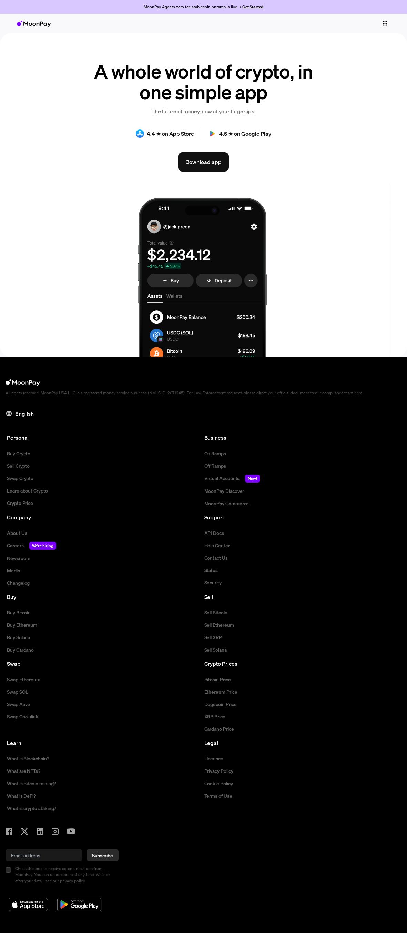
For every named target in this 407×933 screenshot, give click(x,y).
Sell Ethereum (219, 625)
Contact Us (216, 557)
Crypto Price (20, 503)
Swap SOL (17, 691)
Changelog (18, 583)
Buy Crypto (18, 453)
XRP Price (214, 716)
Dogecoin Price (220, 704)
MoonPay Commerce (226, 503)
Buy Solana (18, 637)
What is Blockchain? (28, 758)
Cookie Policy (218, 783)
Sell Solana (215, 649)
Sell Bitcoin (215, 612)
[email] (44, 855)
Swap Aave (18, 704)
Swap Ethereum (23, 679)
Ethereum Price (220, 691)
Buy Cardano (20, 649)
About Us (17, 533)
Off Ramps (215, 466)
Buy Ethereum (22, 625)
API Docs (214, 533)
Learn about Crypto (27, 490)
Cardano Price (219, 729)
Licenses (213, 758)
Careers (31, 546)
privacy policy (72, 880)
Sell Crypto (18, 466)
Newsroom (18, 558)
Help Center (217, 545)
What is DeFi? (21, 795)
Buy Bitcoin (19, 612)
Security (213, 582)
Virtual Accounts (232, 479)
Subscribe (102, 855)
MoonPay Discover (224, 491)
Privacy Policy (218, 771)
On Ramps (215, 453)
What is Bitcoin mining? (31, 783)
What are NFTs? (23, 771)
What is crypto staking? (31, 808)
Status (211, 570)
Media (13, 570)
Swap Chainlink (23, 716)
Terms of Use (218, 795)
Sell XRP (213, 637)
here (358, 392)
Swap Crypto (20, 478)
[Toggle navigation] (384, 23)
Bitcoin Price (217, 679)
